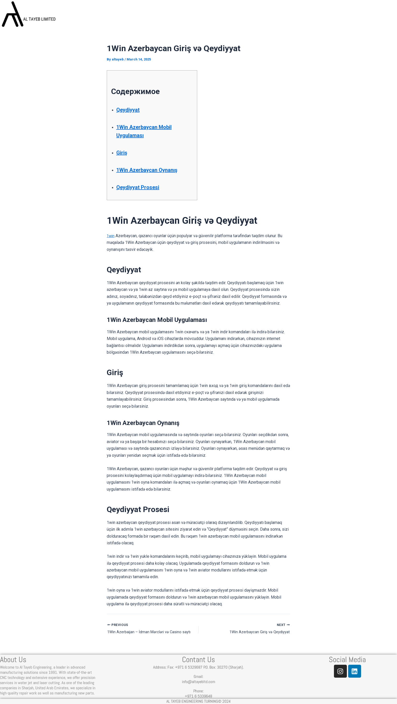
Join (384, 16)
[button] (274, 16)
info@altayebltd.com (198, 681)
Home (197, 16)
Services (274, 16)
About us (233, 16)
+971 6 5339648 (198, 696)
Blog (311, 16)
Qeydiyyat (130, 109)
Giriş (122, 152)
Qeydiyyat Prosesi (141, 187)
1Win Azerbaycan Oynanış (152, 169)
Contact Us (348, 16)
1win (111, 235)
